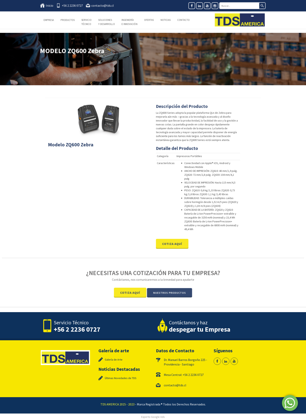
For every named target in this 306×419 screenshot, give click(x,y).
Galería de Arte (113, 359)
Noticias (165, 20)
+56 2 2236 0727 (73, 5)
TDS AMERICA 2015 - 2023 (117, 404)
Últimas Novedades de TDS (120, 378)
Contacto (183, 20)
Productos (69, 20)
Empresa (50, 20)
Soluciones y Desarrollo (107, 22)
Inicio (51, 5)
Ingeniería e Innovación (129, 22)
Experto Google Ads (153, 417)
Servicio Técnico (87, 22)
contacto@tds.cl (103, 5)
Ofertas (149, 20)
